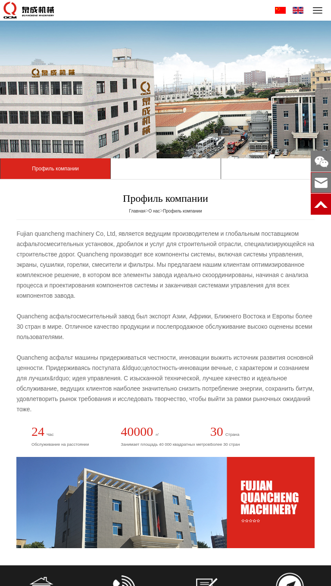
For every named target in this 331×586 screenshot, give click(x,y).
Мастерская (165, 169)
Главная (137, 211)
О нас (154, 211)
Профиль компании (55, 169)
